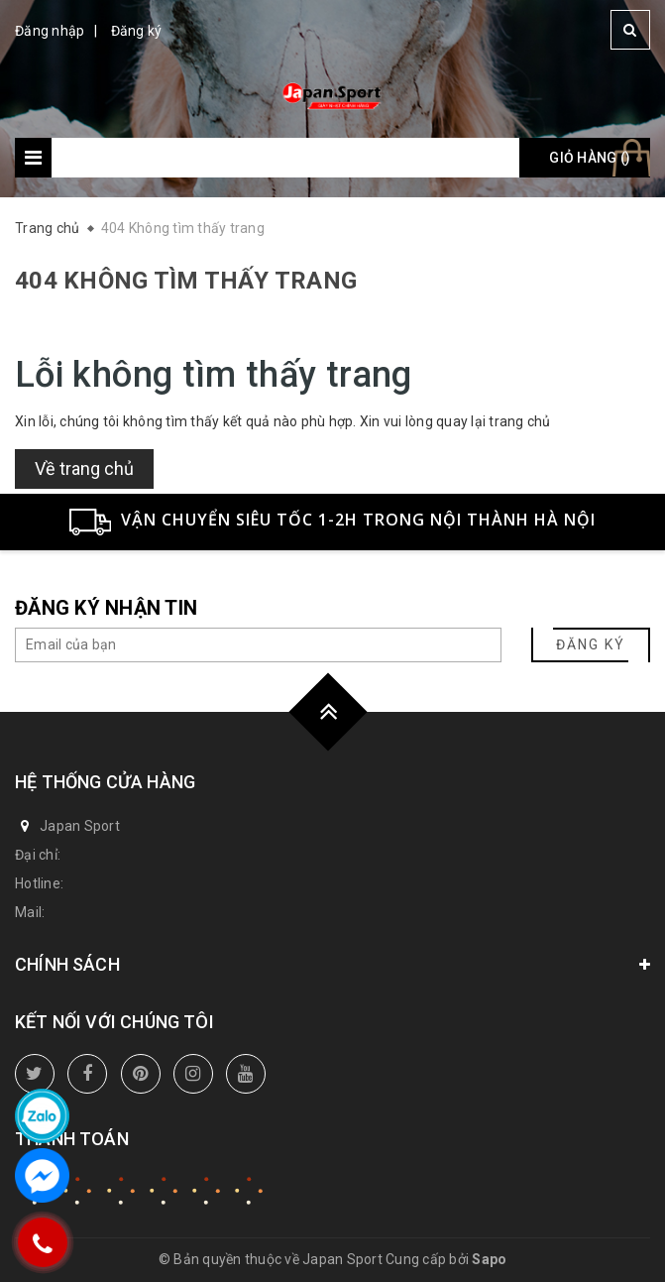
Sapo (489, 1259)
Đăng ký (137, 31)
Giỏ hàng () (589, 158)
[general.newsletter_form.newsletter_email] (258, 645)
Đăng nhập (49, 31)
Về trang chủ (84, 468)
